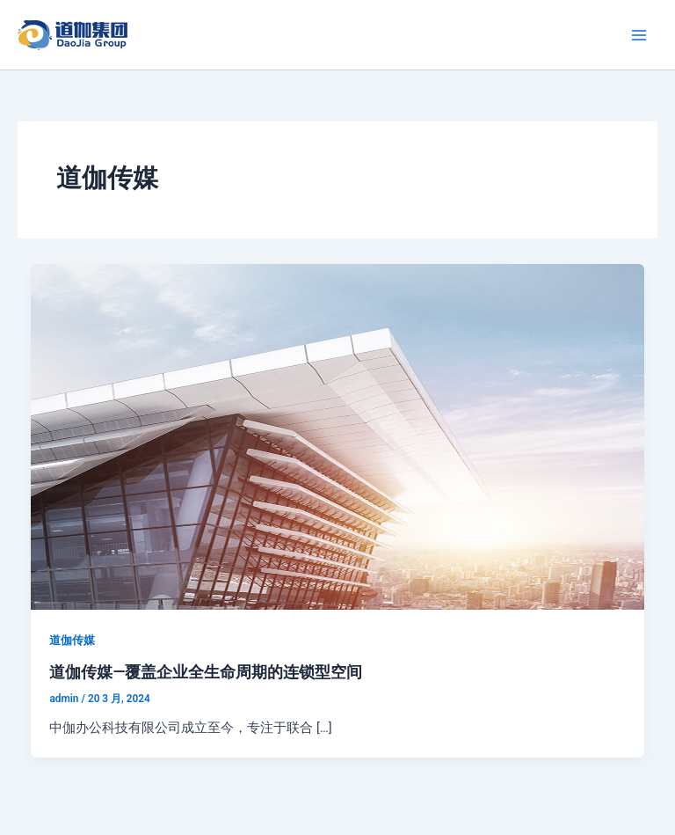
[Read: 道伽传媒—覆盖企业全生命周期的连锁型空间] (338, 435)
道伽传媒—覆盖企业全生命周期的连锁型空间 (205, 672)
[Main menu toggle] (639, 35)
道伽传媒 (72, 640)
